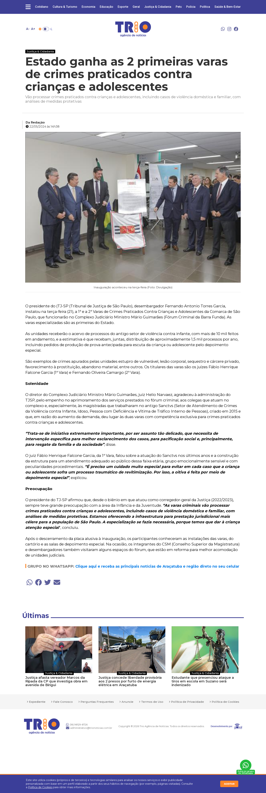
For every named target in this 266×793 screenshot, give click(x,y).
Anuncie (127, 701)
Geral (136, 6)
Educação (106, 6)
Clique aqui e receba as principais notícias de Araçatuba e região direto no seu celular (157, 566)
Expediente (37, 701)
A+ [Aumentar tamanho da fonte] (33, 29)
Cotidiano (41, 6)
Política (205, 6)
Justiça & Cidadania (157, 6)
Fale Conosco (63, 701)
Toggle (46, 29)
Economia (88, 6)
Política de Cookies (40, 787)
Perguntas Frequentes (97, 701)
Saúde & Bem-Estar (227, 6)
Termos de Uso (152, 701)
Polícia (190, 6)
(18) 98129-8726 (77, 724)
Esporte (123, 6)
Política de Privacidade (187, 701)
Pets (179, 6)
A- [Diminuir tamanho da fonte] (28, 29)
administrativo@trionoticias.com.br (89, 728)
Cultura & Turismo (65, 6)
